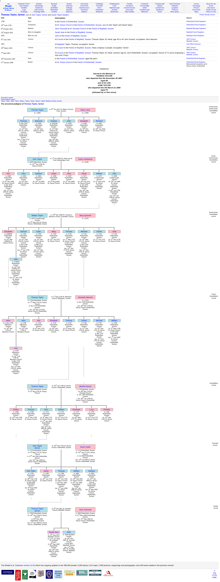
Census (196, 4)
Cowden (129, 4)
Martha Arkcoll (85, 386)
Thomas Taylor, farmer (13, 14)
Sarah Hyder (85, 447)
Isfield (145, 8)
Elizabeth (84, 121)
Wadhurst (69, 12)
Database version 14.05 (25, 565)
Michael (84, 231)
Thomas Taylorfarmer (37, 510)
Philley (16, 409)
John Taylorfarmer (37, 447)
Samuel (23, 231)
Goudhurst (129, 6)
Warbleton (99, 12)
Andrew (54, 121)
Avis (38, 320)
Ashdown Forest (23, 4)
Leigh (24, 10)
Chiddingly (99, 4)
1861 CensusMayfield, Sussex (192, 53)
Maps (196, 12)
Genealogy (196, 6)
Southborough (145, 10)
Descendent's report (8, 99)
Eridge (54, 6)
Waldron (84, 12)
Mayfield (69, 10)
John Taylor (37, 159)
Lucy (92, 409)
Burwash (54, 4)
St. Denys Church (64, 25)
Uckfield (54, 12)
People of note (211, 10)
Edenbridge (39, 6)
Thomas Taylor (37, 110)
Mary (54, 231)
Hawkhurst (39, 8)
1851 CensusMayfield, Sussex (192, 48)
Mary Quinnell (85, 215)
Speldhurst (159, 10)
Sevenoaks (129, 10)
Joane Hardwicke (85, 159)
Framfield (99, 6)
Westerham (115, 12)
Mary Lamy (85, 110)
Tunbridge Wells (39, 12)
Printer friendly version (207, 14)
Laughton (175, 8)
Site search (211, 8)
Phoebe (107, 409)
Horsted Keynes (129, 8)
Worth (160, 12)
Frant (114, 6)
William (99, 174)
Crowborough (159, 4)
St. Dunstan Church (78, 29)
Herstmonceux (84, 8)
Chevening (84, 4)
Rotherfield (99, 10)
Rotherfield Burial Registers (195, 58)
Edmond (38, 121)
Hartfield (24, 8)
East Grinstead (175, 4)
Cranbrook (144, 4)
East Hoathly (24, 6)
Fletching (69, 6)
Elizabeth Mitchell (85, 297)
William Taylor (37, 215)
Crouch (60, 39)
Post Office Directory (193, 44)
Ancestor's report (7, 97)
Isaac (38, 231)
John (57, 36)
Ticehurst (175, 10)
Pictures (196, 8)
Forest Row (84, 6)
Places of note (211, 12)
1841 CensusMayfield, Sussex (192, 40)
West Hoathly (129, 12)
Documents (196, 10)
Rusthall (114, 10)
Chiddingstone (114, 4)
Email (211, 6)
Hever (99, 8)
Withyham (144, 12)
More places (175, 12)
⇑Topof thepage (214, 574)
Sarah (84, 174)
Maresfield (54, 10)
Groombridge (144, 6)
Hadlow (159, 6)
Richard (99, 121)
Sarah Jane (60, 32)
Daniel (99, 231)
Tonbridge (23, 12)
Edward (38, 174)
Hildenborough (114, 8)
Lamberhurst (159, 8)
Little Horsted (38, 10)
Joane (53, 174)
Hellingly (69, 8)
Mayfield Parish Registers (195, 32)
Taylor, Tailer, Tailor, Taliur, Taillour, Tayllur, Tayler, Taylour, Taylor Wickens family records (31, 101)
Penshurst (84, 10)
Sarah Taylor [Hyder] (60, 15)
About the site (211, 4)
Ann (8, 174)
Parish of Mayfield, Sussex (103, 29)
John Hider (31, 471)
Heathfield (54, 8)
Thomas (23, 121)
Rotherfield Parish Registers (196, 21)
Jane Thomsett (61, 29)
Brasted (39, 4)
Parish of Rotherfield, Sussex (72, 22)
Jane (69, 174)
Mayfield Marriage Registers (196, 28)
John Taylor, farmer (39, 15)
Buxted (69, 4)
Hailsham (175, 6)
